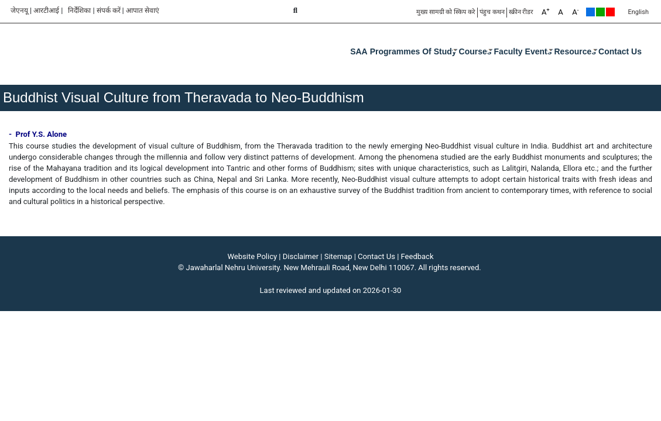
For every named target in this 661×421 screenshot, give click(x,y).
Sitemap (338, 256)
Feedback (417, 256)
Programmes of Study (413, 51)
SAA (359, 51)
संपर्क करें (109, 10)
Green (600, 12)
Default (590, 12)
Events (538, 51)
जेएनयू (19, 10)
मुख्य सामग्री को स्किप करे (445, 12)
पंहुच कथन (492, 12)
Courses (475, 51)
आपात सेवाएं (142, 10)
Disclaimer (300, 256)
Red (610, 12)
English (638, 12)
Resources (575, 51)
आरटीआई (46, 10)
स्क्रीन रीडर (521, 12)
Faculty (508, 51)
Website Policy (253, 256)
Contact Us (620, 51)
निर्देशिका (79, 10)
